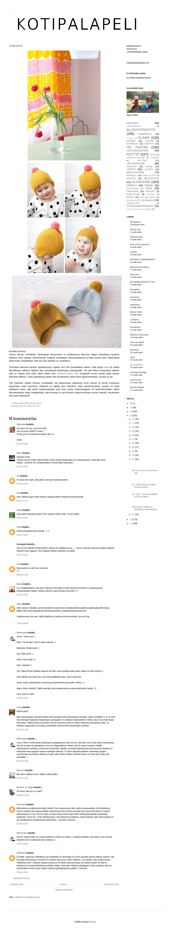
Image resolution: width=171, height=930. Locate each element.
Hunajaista (135, 222)
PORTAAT (150, 191)
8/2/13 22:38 (22, 761)
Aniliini (133, 252)
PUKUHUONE (133, 194)
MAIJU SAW (136, 312)
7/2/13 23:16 (22, 698)
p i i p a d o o (136, 365)
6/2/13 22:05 (22, 575)
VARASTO (130, 209)
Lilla (19, 564)
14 (131, 411)
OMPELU (132, 185)
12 (133, 419)
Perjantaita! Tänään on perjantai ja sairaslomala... (145, 508)
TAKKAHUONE (133, 203)
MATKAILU (132, 175)
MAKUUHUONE (135, 172)
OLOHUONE (141, 182)
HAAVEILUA (132, 143)
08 (133, 435)
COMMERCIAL (145, 134)
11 (133, 423)
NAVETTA (131, 178)
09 (133, 431)
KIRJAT (153, 155)
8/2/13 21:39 (22, 729)
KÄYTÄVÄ (142, 160)
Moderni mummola (139, 335)
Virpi (19, 527)
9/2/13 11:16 (22, 778)
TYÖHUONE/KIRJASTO (140, 206)
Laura (19, 707)
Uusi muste (135, 380)
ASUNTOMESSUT (134, 126)
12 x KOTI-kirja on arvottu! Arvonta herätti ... (144, 485)
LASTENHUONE (136, 163)
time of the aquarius (140, 244)
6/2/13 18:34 (22, 518)
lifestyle (149, 166)
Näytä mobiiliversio (64, 890)
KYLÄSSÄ (155, 158)
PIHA (149, 188)
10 (133, 427)
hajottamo (135, 305)
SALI (142, 197)
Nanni (19, 584)
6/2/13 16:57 (22, 484)
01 (133, 514)
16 (131, 403)
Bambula (134, 350)
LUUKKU (134, 319)
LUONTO (149, 169)
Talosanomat (136, 237)
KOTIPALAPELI (11, 11)
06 (133, 443)
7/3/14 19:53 (22, 872)
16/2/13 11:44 (23, 795)
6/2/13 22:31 (22, 595)
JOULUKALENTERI (137, 150)
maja (132, 357)
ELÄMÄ (143, 137)
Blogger (92, 922)
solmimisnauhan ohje (67, 373)
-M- (18, 476)
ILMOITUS (149, 143)
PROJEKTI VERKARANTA (142, 259)
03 (133, 455)
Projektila (134, 289)
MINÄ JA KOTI (149, 175)
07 (133, 439)
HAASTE (149, 141)
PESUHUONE (132, 188)
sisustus (149, 200)
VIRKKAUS (141, 209)
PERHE (148, 185)
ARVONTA (132, 123)
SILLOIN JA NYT (134, 200)
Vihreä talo (135, 229)
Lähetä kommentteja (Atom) (27, 897)
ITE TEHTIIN (137, 147)
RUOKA (130, 197)
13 (131, 415)
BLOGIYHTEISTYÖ (141, 130)
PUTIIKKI (151, 194)
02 (133, 459)
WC (150, 209)
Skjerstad (21, 424)
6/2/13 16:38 (22, 444)
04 (133, 451)
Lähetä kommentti (21, 878)
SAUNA (152, 197)
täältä (106, 367)
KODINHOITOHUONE (136, 158)
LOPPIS (131, 169)
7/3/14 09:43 (22, 844)
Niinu (19, 453)
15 (131, 407)
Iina (18, 493)
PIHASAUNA (132, 191)
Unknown (21, 804)
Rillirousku (22, 632)
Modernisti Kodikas (139, 267)
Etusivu (63, 884)
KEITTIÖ (23, 406)
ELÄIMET (130, 138)
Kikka (19, 510)
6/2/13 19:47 (22, 535)
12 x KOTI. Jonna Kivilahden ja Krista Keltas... (145, 495)
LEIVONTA (131, 166)
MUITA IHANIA (137, 387)
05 (133, 447)
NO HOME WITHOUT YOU (142, 282)
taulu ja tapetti (137, 342)
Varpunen (135, 297)
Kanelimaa (135, 327)
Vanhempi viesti (111, 884)
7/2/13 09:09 (22, 623)
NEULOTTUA (33, 406)
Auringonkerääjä (138, 372)
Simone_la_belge (25, 787)
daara (19, 604)
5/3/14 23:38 (22, 824)
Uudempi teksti (16, 884)
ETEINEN (131, 141)
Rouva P (21, 770)
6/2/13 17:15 (22, 501)
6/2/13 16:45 (22, 466)
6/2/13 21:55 (22, 555)
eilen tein (134, 274)
